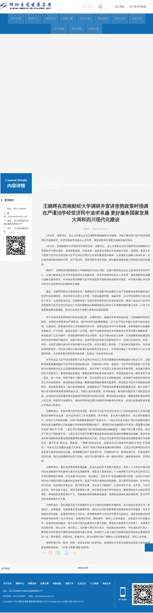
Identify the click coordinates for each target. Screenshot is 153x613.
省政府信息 (53, 181)
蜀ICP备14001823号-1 (74, 602)
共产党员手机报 (136, 6)
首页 (40, 181)
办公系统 (119, 6)
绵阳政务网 (83, 568)
